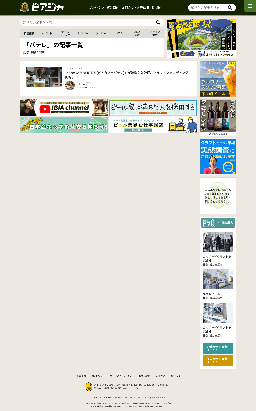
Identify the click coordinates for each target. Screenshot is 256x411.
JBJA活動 (137, 33)
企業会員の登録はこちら (217, 348)
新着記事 (29, 33)
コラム (119, 33)
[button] (200, 54)
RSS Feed (175, 376)
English (157, 7)
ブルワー (101, 33)
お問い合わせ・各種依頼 (152, 376)
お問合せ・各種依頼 (135, 7)
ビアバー (83, 33)
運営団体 (113, 7)
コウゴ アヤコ (85, 83)
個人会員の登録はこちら (217, 360)
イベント (47, 33)
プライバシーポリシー (122, 376)
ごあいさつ (96, 7)
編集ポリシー (98, 376)
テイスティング (65, 33)
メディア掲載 (155, 33)
